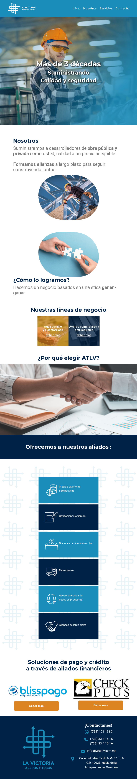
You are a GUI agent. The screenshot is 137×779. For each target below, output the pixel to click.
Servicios (106, 8)
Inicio (76, 8)
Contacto (122, 8)
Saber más (53, 335)
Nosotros (90, 8)
